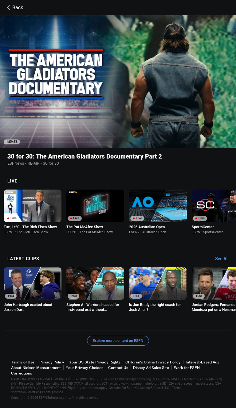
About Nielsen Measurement (36, 367)
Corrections (21, 373)
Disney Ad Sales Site (151, 367)
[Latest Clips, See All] (225, 259)
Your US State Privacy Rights (94, 362)
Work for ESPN (187, 367)
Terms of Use (22, 362)
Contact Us (118, 367)
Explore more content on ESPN (118, 341)
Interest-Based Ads (202, 362)
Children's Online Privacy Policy (153, 362)
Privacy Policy (51, 362)
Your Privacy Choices (84, 367)
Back (14, 7)
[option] (32, 212)
